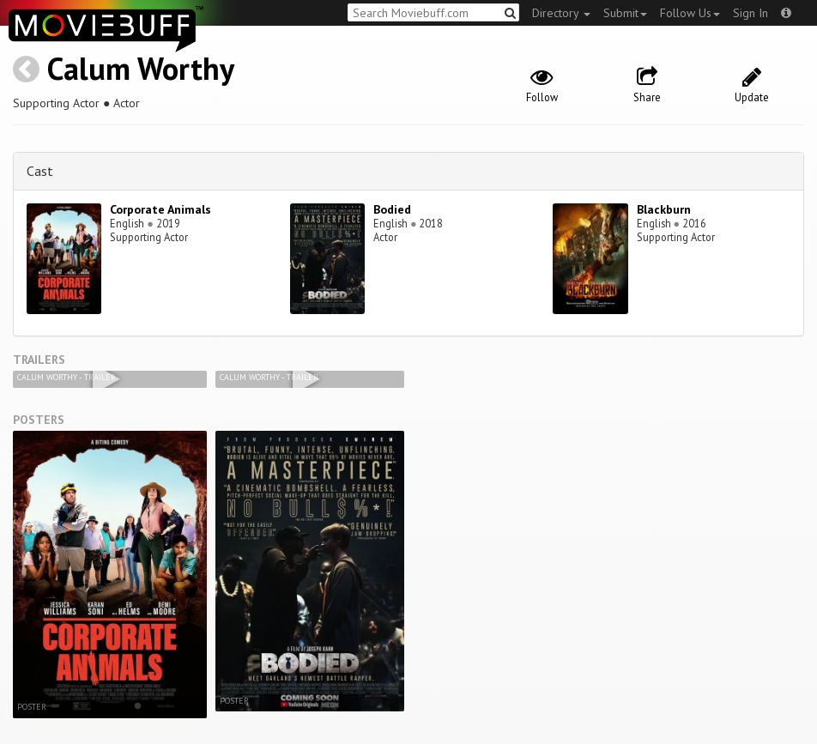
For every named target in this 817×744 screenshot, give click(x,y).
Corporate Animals (160, 209)
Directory (561, 13)
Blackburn (664, 209)
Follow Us (690, 13)
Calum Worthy (140, 68)
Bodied (392, 209)
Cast (40, 170)
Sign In (750, 13)
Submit (625, 13)
